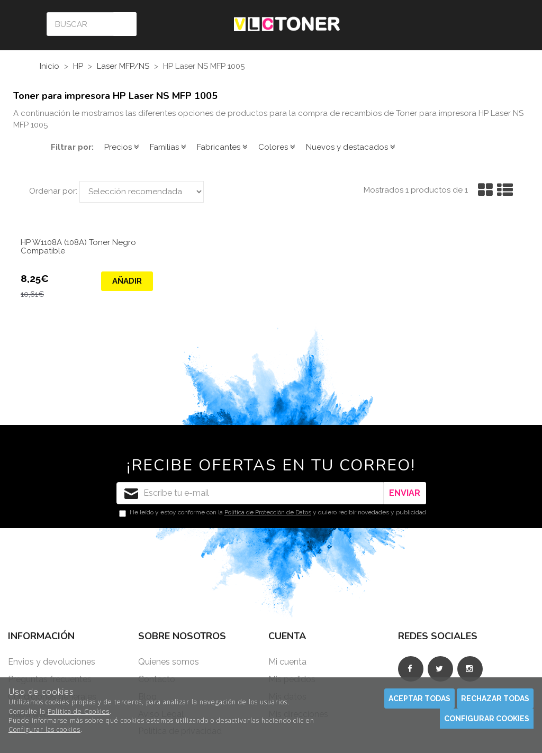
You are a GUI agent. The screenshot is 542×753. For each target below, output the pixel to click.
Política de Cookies (79, 711)
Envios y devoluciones (51, 662)
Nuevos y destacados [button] (350, 147)
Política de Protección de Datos (267, 512)
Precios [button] (121, 147)
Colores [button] (276, 147)
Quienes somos (168, 662)
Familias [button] (168, 147)
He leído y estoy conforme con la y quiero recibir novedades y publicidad (272, 513)
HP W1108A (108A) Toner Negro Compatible (78, 247)
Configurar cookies (486, 718)
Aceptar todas (419, 698)
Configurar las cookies (44, 729)
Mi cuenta (287, 662)
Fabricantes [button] (222, 147)
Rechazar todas (495, 698)
